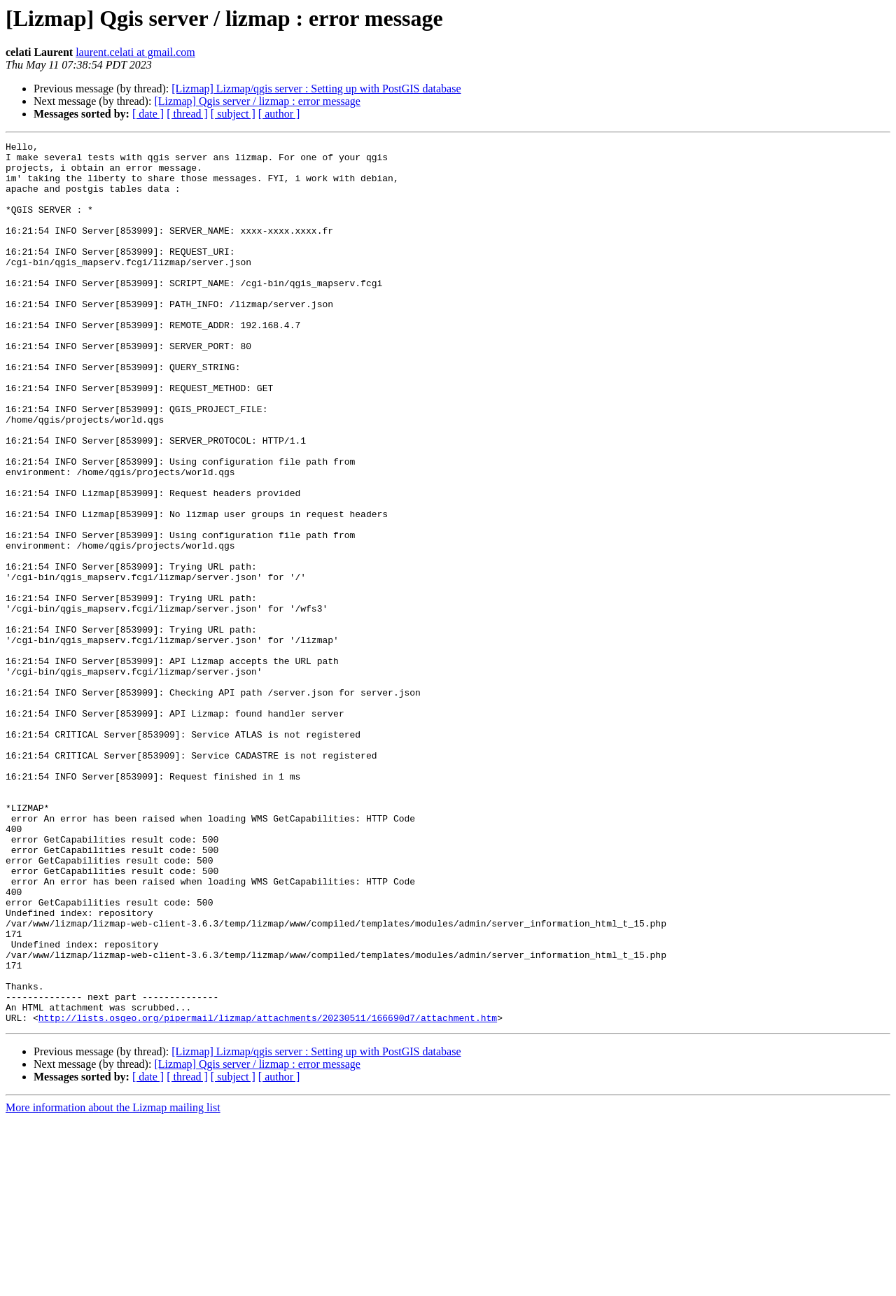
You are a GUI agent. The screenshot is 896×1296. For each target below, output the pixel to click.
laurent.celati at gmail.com (135, 52)
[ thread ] (187, 114)
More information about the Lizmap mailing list (113, 1284)
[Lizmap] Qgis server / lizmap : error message (257, 101)
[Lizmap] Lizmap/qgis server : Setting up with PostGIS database (316, 88)
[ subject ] (233, 114)
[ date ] (148, 114)
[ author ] (279, 114)
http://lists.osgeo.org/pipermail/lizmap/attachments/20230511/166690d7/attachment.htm (267, 1194)
